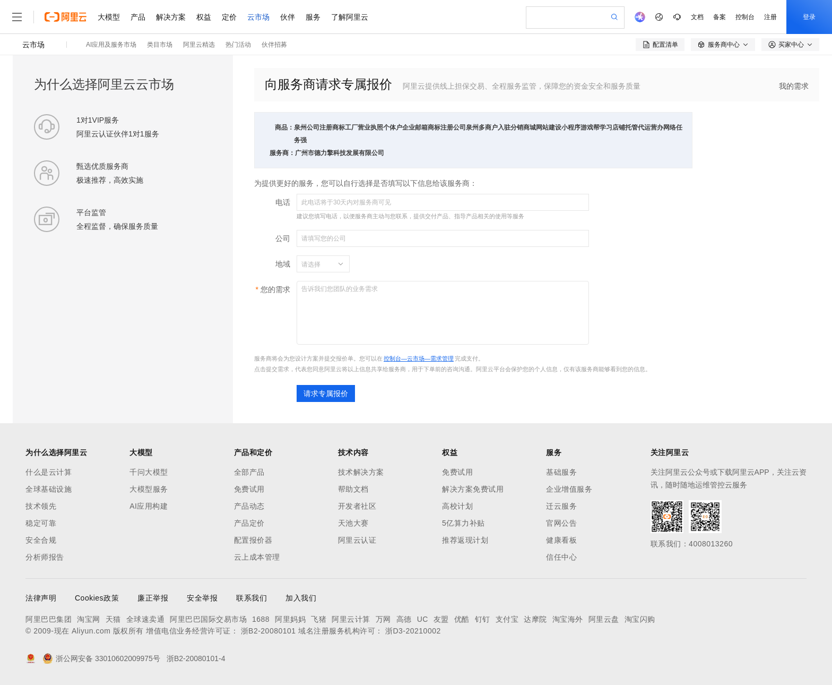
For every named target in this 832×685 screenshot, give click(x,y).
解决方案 (171, 17)
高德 (404, 619)
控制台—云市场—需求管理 (419, 358)
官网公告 (561, 523)
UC (422, 619)
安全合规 (40, 540)
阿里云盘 (603, 619)
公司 (282, 238)
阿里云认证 (357, 540)
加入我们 (300, 598)
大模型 (109, 17)
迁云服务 (561, 506)
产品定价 (249, 523)
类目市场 (159, 44)
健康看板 (561, 540)
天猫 (113, 619)
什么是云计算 (48, 472)
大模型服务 (148, 489)
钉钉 (482, 619)
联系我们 (251, 598)
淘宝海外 (567, 619)
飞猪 (318, 619)
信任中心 (561, 557)
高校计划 (457, 506)
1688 (261, 619)
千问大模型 (148, 472)
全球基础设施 (48, 489)
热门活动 (238, 44)
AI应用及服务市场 (111, 44)
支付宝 (507, 619)
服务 (313, 17)
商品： (284, 127)
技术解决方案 (361, 472)
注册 (770, 17)
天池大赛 (353, 523)
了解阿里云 (349, 17)
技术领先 (40, 506)
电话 (282, 202)
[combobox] (316, 264)
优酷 (462, 619)
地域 (282, 264)
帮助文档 (353, 489)
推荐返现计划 (465, 540)
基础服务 (561, 472)
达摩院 (535, 619)
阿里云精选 (199, 44)
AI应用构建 (148, 506)
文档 (697, 17)
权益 (203, 17)
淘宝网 (88, 619)
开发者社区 (357, 506)
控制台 (745, 17)
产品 (138, 17)
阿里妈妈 (290, 619)
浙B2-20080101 (268, 631)
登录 (809, 17)
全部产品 (249, 472)
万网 (383, 619)
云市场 (258, 17)
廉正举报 (152, 598)
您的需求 (275, 289)
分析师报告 (44, 557)
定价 (229, 17)
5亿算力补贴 (463, 523)
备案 (719, 17)
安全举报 (202, 598)
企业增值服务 (569, 489)
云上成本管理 (257, 557)
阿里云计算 (351, 619)
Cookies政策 (97, 598)
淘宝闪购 (640, 619)
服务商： (282, 153)
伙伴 (287, 17)
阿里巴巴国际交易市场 (208, 619)
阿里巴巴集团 (48, 619)
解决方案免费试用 (473, 489)
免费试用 (249, 489)
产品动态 (249, 506)
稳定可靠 (40, 523)
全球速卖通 (145, 619)
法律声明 (40, 598)
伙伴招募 (274, 44)
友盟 (441, 619)
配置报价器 (253, 540)
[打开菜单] (17, 17)
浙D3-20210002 (413, 631)
